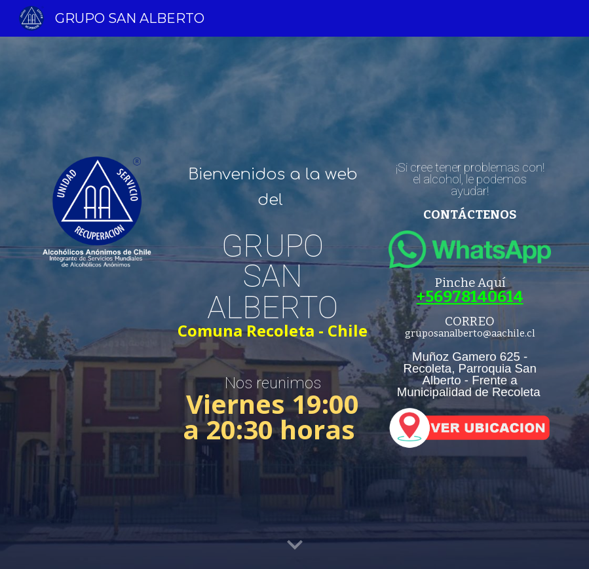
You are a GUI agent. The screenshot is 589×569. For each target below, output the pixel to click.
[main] (273, 187)
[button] (295, 545)
